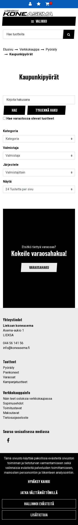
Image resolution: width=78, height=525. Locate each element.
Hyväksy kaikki (39, 481)
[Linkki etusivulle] (28, 13)
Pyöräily (8, 368)
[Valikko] (39, 21)
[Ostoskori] (47, 4)
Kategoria (10, 131)
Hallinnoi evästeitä (39, 503)
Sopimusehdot (13, 403)
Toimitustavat (12, 408)
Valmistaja (11, 148)
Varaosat (9, 377)
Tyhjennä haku (46, 110)
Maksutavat (11, 413)
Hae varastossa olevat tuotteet (30, 118)
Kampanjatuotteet (15, 382)
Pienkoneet (11, 372)
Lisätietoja (39, 515)
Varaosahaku (39, 267)
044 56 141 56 (13, 343)
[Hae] (33, 34)
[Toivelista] (39, 4)
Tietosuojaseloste (15, 418)
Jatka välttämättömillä (39, 492)
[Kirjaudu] (31, 4)
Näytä (7, 181)
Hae (14, 110)
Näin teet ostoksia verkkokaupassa (27, 398)
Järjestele (11, 165)
